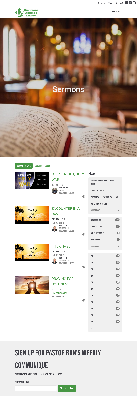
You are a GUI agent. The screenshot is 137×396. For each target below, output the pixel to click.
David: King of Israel (99, 203)
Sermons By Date (24, 165)
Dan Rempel (105, 239)
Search (101, 3)
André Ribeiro (105, 226)
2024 (105, 269)
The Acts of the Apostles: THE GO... (105, 197)
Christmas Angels (98, 190)
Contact (119, 3)
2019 (105, 302)
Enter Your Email (22, 382)
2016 (105, 321)
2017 (105, 315)
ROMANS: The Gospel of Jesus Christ (102, 182)
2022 (105, 282)
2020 (105, 295)
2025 (105, 262)
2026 (105, 256)
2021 (105, 288)
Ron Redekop (105, 220)
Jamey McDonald (105, 233)
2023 (105, 275)
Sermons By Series (42, 165)
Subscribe (66, 388)
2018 (105, 308)
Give (110, 3)
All (92, 328)
